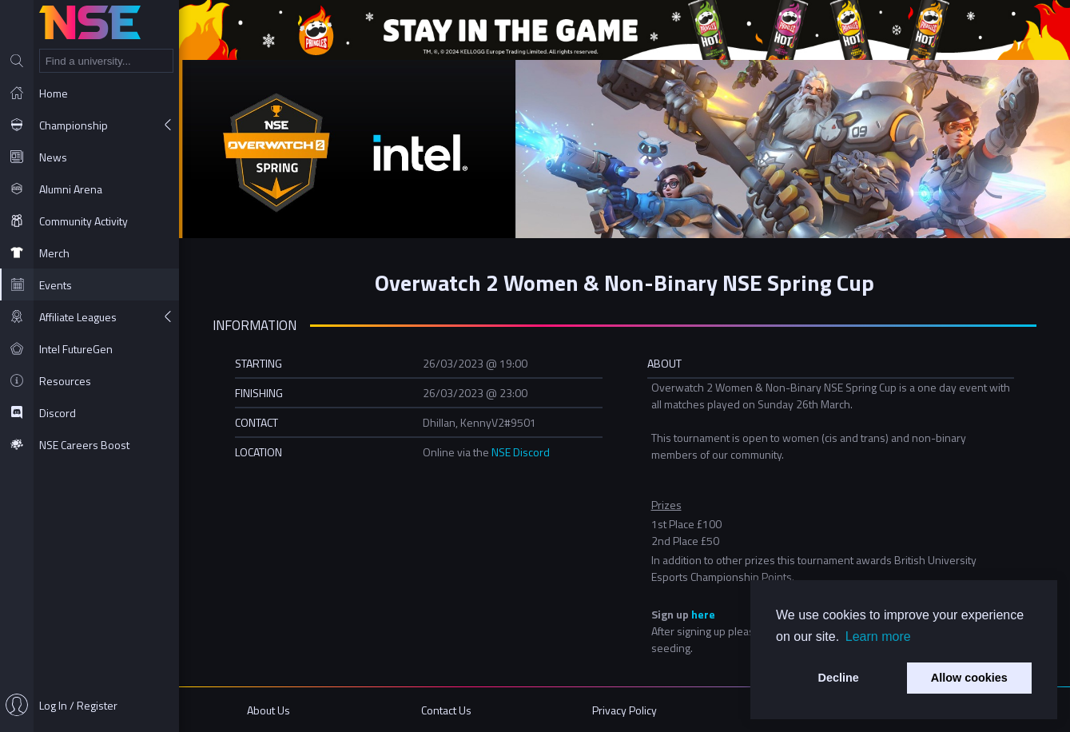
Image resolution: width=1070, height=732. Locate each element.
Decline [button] (838, 677)
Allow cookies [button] (969, 677)
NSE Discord (520, 452)
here (703, 614)
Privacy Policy (624, 710)
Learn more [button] (878, 636)
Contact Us (446, 710)
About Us (268, 710)
